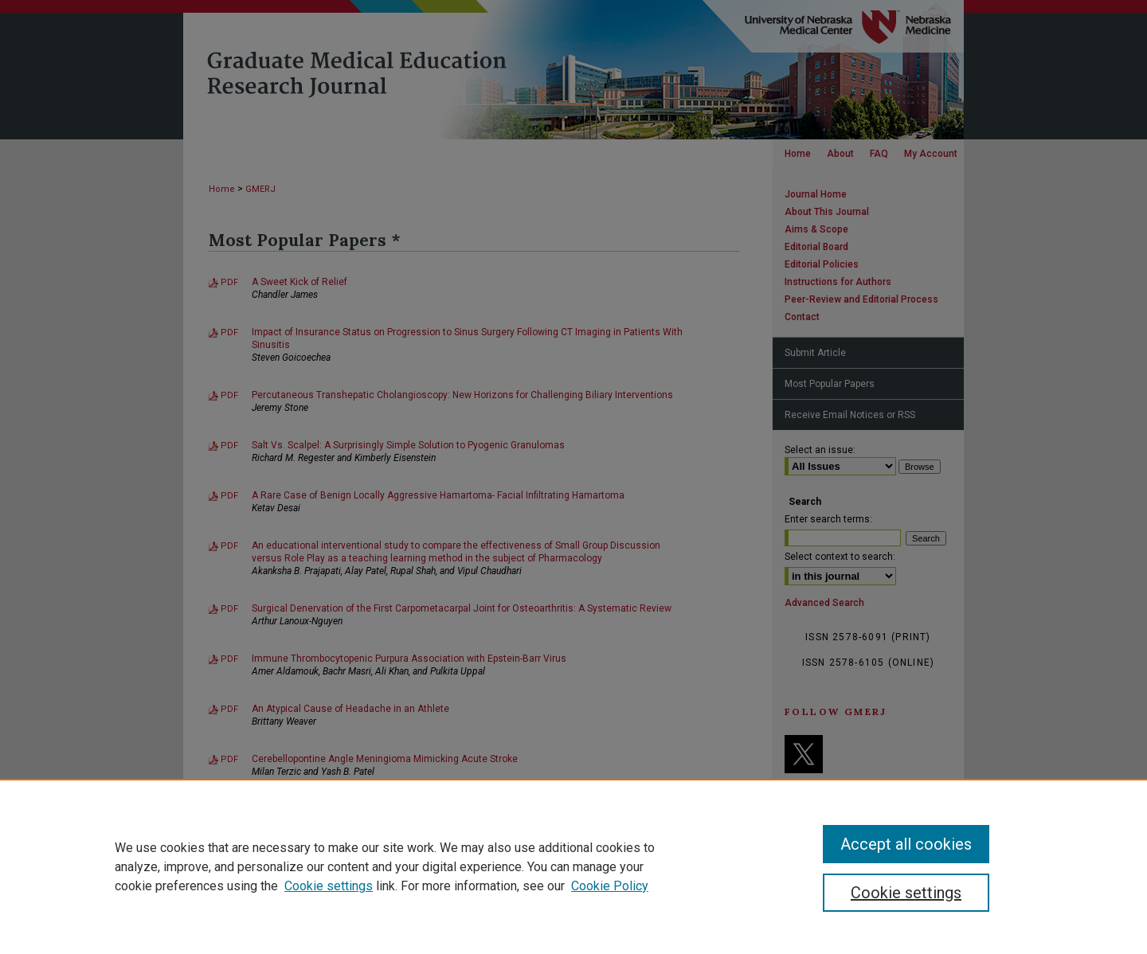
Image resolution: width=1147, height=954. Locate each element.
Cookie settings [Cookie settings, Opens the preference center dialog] (906, 892)
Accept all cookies (906, 844)
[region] (573, 866)
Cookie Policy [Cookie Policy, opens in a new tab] (609, 885)
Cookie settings (328, 885)
